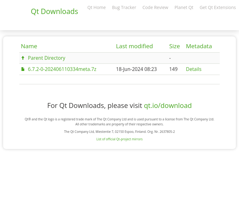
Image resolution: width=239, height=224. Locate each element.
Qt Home (96, 7)
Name (29, 46)
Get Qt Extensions (217, 7)
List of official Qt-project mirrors (119, 139)
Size (174, 46)
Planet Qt (184, 7)
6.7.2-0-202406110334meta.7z (62, 69)
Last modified (134, 46)
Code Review (155, 7)
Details (194, 69)
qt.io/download (168, 105)
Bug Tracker (124, 7)
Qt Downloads (54, 11)
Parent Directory (46, 57)
